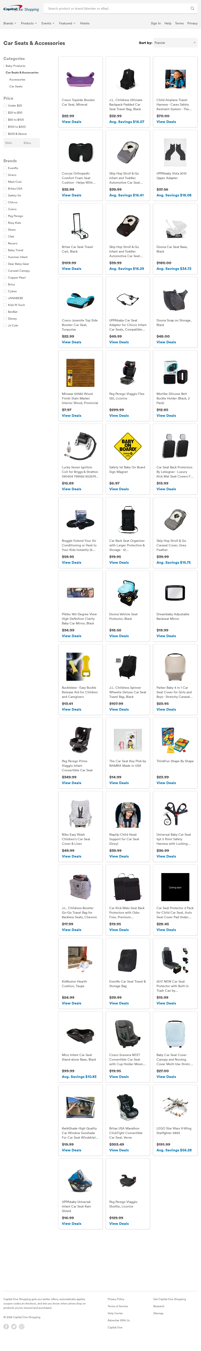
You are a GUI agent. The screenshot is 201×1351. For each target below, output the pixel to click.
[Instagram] (21, 1334)
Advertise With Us (119, 1327)
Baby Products (14, 66)
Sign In (156, 23)
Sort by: (145, 42)
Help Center (115, 1320)
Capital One (115, 1335)
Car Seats (16, 86)
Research (158, 1313)
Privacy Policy (116, 1306)
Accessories (17, 79)
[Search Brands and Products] (193, 8)
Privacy (192, 23)
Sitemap (158, 1320)
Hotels (84, 23)
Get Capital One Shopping (169, 1306)
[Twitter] (14, 1334)
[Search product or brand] (120, 8)
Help (167, 23)
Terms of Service (118, 1313)
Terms (179, 23)
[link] (21, 8)
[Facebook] (6, 1334)
